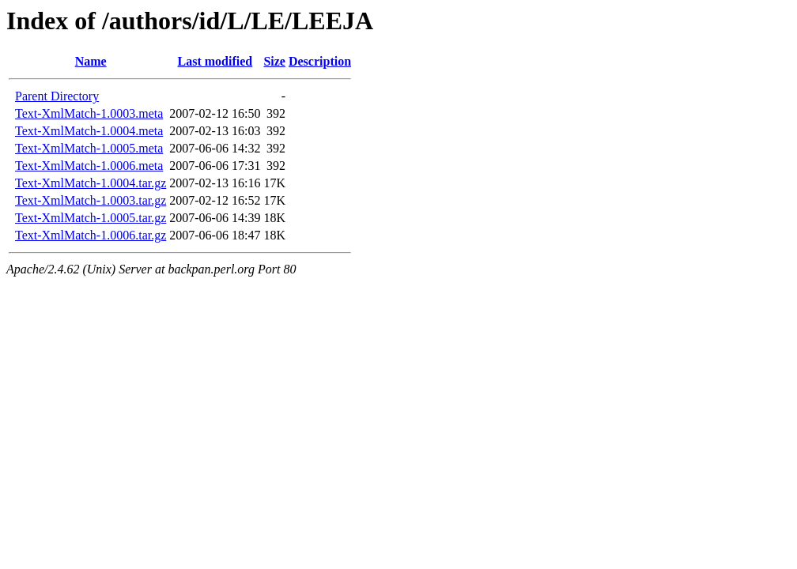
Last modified (215, 61)
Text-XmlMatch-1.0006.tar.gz (90, 235)
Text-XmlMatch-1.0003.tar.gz (90, 200)
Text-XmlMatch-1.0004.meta (89, 131)
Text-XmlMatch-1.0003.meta (89, 113)
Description (320, 61)
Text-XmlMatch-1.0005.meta (89, 148)
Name (91, 61)
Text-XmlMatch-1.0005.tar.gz (90, 217)
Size (274, 61)
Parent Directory (57, 96)
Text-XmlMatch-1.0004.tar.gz (90, 183)
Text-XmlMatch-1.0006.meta (89, 165)
